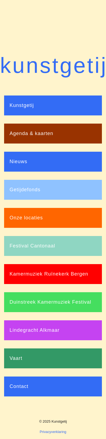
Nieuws (18, 161)
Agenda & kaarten (31, 133)
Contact (19, 386)
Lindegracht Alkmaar (35, 330)
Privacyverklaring (53, 432)
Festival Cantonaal (32, 246)
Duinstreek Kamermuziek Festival (50, 302)
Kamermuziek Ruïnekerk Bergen (49, 274)
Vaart (16, 358)
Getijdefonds (25, 189)
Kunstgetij (22, 105)
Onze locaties (26, 217)
